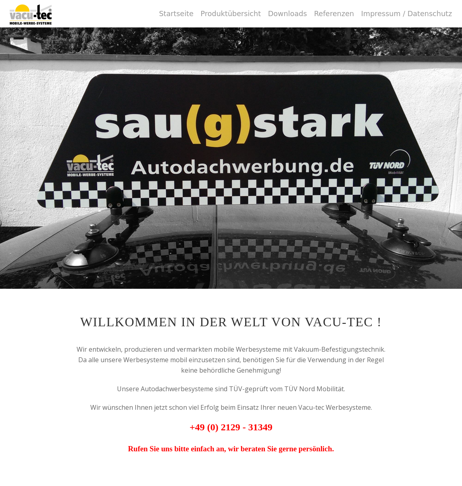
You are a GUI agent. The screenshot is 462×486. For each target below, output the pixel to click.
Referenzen (334, 14)
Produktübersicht (231, 14)
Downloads (287, 14)
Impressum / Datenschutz (406, 14)
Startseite (176, 14)
